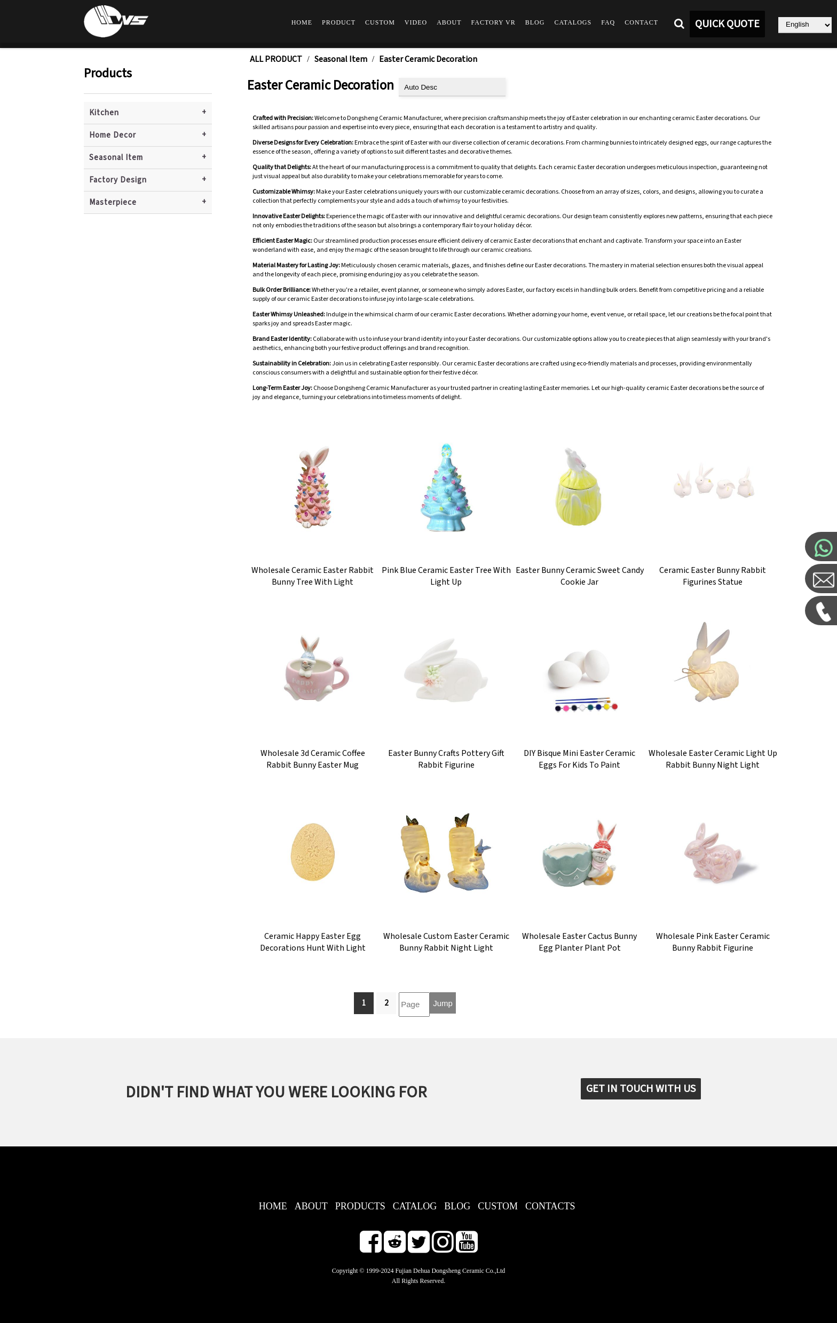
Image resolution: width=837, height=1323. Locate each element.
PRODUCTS (360, 1206)
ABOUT (311, 1206)
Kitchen (104, 112)
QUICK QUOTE (727, 24)
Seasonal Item (116, 157)
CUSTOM (498, 1206)
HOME (273, 1206)
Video (416, 22)
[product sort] (452, 87)
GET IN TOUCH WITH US (641, 1088)
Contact (641, 22)
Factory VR (493, 22)
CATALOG (415, 1206)
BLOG (457, 1206)
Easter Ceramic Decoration (428, 59)
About (449, 22)
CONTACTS (550, 1206)
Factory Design (118, 180)
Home (301, 22)
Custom (380, 22)
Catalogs (572, 22)
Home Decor (112, 135)
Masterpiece (113, 202)
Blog (535, 22)
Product (339, 22)
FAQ (608, 22)
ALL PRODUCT (276, 59)
